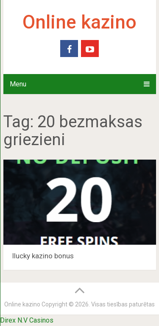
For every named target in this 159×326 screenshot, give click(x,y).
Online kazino (79, 22)
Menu (18, 84)
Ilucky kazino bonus (43, 256)
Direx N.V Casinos (26, 320)
